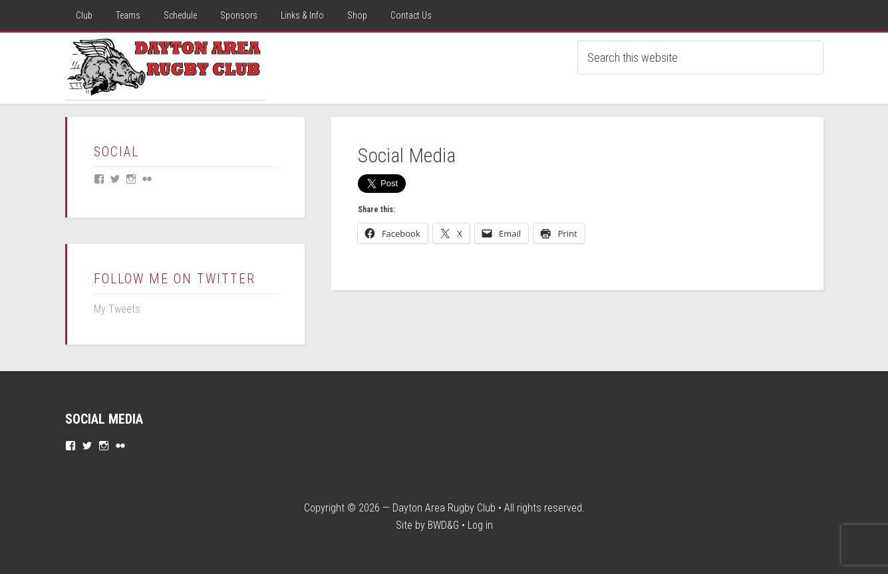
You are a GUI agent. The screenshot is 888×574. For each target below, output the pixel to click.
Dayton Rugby (165, 66)
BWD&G (443, 525)
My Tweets (117, 309)
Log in (480, 525)
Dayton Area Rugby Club (444, 508)
